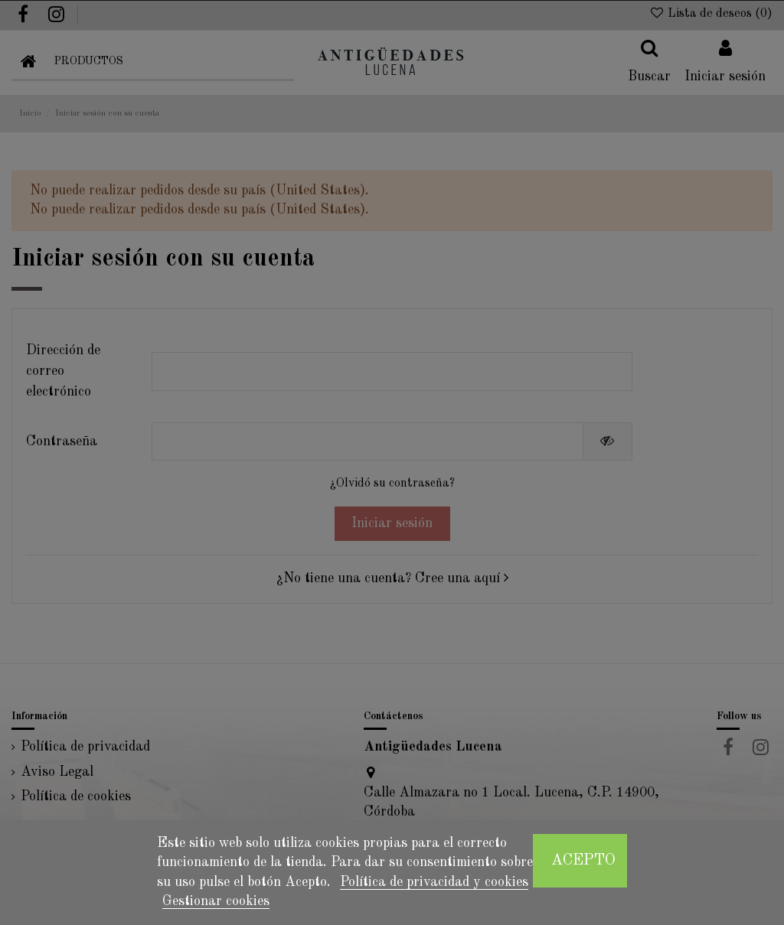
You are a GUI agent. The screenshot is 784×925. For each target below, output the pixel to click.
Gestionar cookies (216, 901)
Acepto (583, 860)
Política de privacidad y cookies (434, 882)
